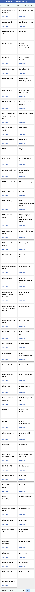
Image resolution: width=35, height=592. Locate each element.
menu (2, 2)
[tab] (7, 5)
